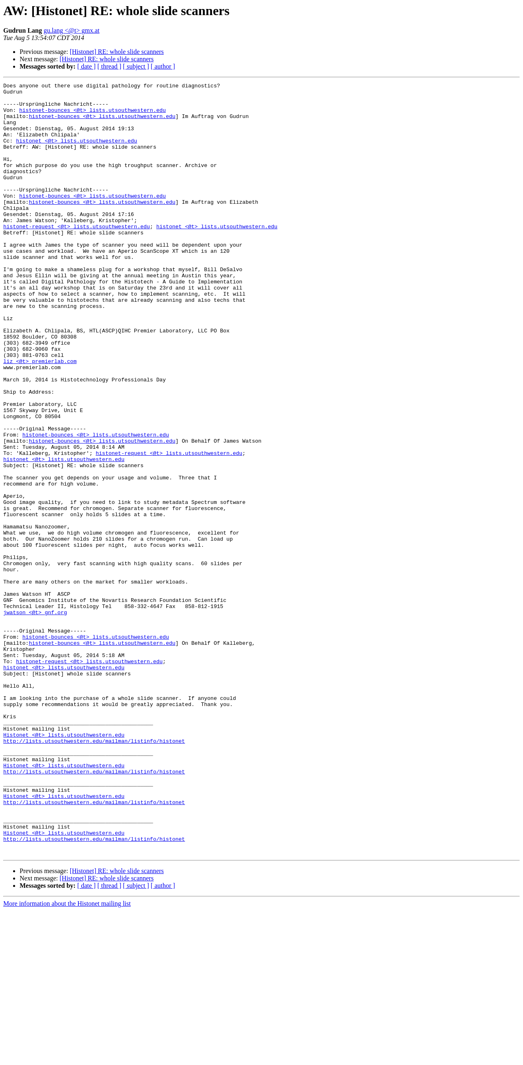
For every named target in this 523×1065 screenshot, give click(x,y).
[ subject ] (136, 66)
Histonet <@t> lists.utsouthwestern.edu (63, 865)
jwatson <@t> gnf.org (35, 718)
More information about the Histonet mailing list (67, 1057)
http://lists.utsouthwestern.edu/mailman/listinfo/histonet (94, 873)
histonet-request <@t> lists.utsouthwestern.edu (76, 255)
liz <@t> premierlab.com (39, 417)
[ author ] (163, 66)
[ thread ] (109, 66)
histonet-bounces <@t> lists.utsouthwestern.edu (92, 116)
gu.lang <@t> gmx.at (72, 30)
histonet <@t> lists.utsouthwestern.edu (76, 152)
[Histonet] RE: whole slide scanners (117, 51)
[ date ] (86, 66)
